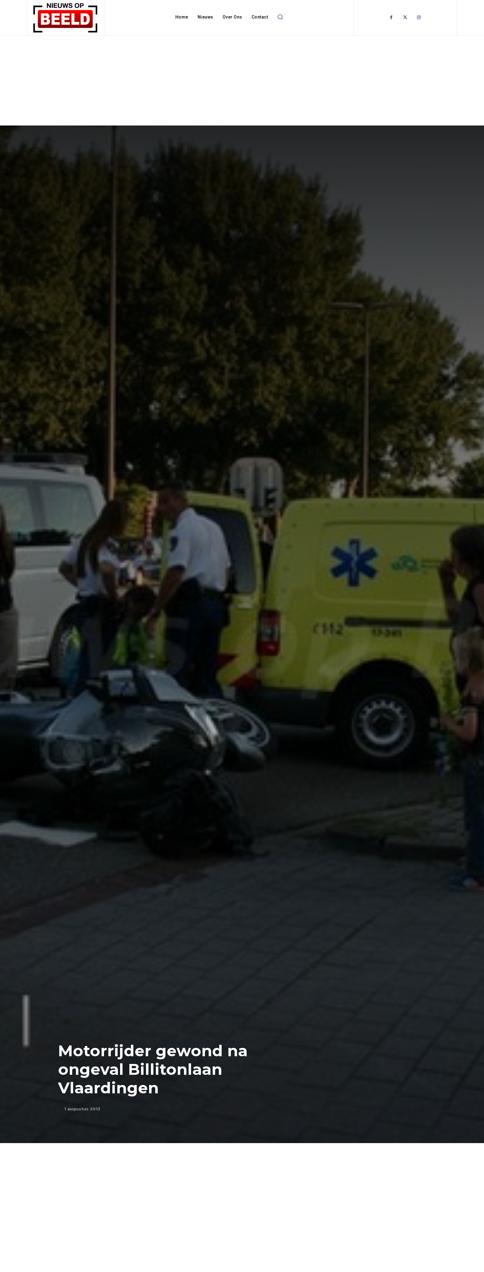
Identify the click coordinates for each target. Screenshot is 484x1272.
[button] (280, 17)
